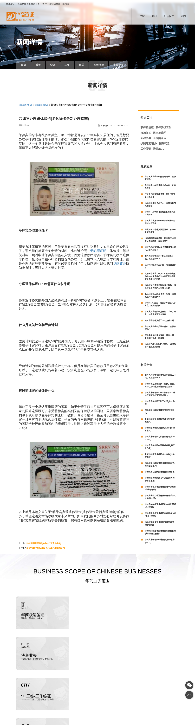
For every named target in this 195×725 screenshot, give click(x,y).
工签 (70, 62)
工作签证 (146, 146)
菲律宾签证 (26, 102)
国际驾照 (164, 140)
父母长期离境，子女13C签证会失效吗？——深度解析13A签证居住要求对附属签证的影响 (160, 273)
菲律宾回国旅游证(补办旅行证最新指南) (43, 540)
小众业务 (125, 62)
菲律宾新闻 (41, 102)
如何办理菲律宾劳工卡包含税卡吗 (159, 317)
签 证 (24, 62)
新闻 (183, 16)
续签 (39, 62)
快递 (55, 62)
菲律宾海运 (159, 135)
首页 (143, 16)
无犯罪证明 (98, 248)
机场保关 (169, 16)
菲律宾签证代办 (29, 723)
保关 (86, 62)
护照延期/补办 (149, 140)
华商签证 (119, 260)
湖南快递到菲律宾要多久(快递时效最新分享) (45, 545)
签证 (154, 16)
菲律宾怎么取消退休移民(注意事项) (160, 469)
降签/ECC (158, 146)
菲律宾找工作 (163, 124)
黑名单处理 (159, 130)
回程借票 (104, 62)
